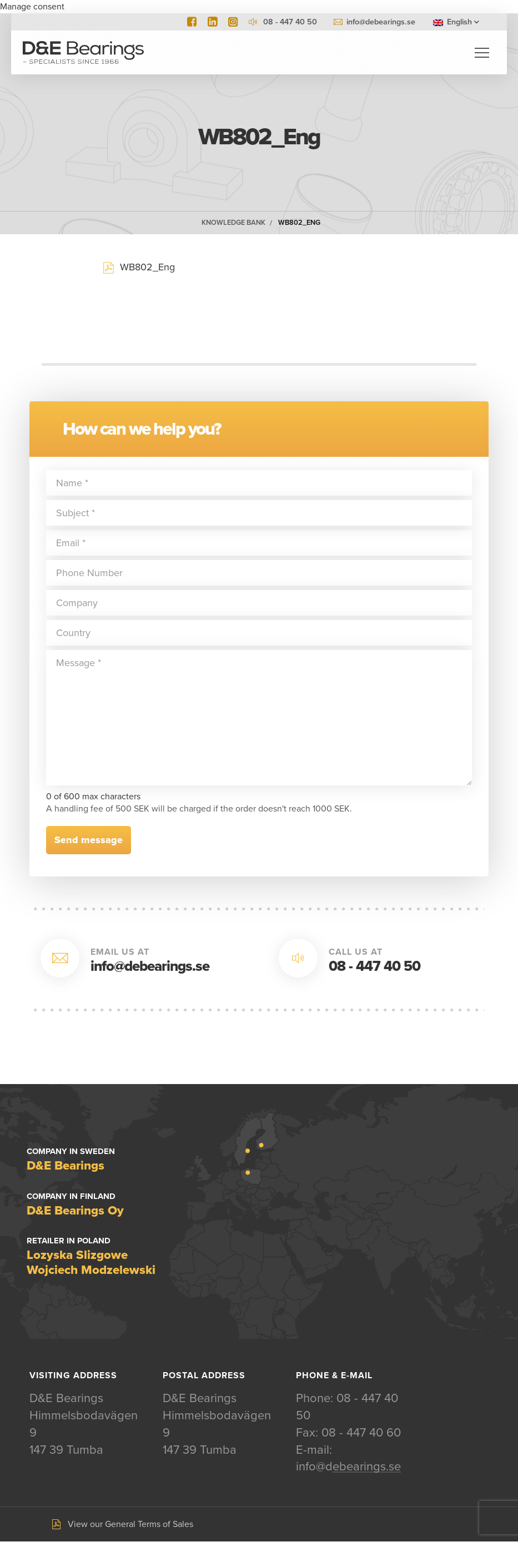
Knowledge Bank (233, 223)
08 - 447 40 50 (374, 966)
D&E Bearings (83, 53)
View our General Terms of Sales (130, 1524)
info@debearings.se (380, 22)
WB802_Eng (299, 223)
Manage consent (32, 6)
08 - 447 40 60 (361, 1433)
